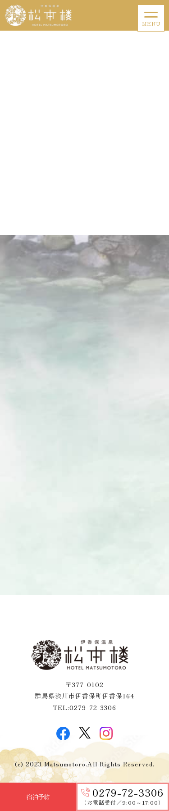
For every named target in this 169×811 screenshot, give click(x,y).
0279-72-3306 (128, 792)
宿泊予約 (38, 796)
